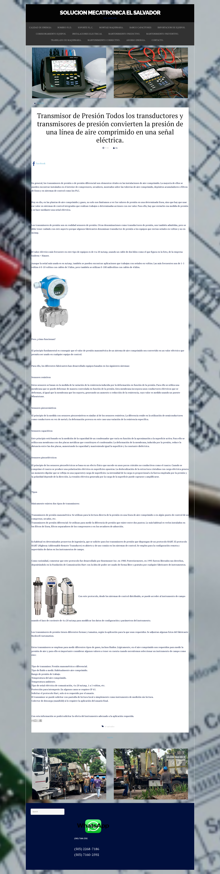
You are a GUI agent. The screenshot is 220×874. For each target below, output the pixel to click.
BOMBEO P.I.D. (65, 27)
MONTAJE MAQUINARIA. (111, 27)
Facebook (38, 163)
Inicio (110, 737)
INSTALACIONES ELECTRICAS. (87, 33)
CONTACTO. (157, 40)
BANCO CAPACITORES (140, 27)
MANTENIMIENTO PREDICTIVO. (124, 33)
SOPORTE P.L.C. (85, 27)
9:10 (107, 148)
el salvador (110, 726)
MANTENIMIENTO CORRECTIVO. (104, 40)
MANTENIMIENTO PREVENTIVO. (162, 33)
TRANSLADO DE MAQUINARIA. (66, 40)
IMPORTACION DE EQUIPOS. (171, 27)
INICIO (40, 103)
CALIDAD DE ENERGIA (40, 27)
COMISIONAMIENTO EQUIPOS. (51, 33)
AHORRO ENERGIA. (135, 40)
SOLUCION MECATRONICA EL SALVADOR (110, 12)
